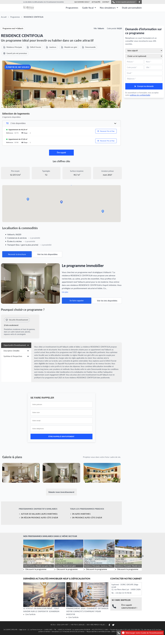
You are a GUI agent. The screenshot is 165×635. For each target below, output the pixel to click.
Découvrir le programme (34, 569)
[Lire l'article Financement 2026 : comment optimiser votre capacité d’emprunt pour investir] (87, 594)
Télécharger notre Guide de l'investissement (142, 633)
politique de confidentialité (140, 95)
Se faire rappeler (77, 300)
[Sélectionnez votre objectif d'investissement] (144, 50)
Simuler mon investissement (61, 492)
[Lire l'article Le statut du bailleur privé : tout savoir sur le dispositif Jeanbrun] (44, 594)
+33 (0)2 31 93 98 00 (123, 593)
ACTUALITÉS (96, 2)
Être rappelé (61, 152)
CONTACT (105, 2)
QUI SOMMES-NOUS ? (82, 2)
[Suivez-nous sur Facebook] (139, 2)
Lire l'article (29, 614)
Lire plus (65, 292)
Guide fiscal (89, 7)
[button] (102, 211)
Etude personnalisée (132, 7)
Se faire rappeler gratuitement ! (124, 2)
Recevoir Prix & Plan (105, 131)
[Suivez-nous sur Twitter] (113, 625)
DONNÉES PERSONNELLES (96, 625)
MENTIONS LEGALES (78, 625)
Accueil (3, 17)
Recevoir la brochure (17, 254)
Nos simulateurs (109, 7)
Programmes (72, 7)
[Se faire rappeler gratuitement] (119, 633)
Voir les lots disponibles (47, 254)
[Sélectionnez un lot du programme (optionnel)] (144, 56)
